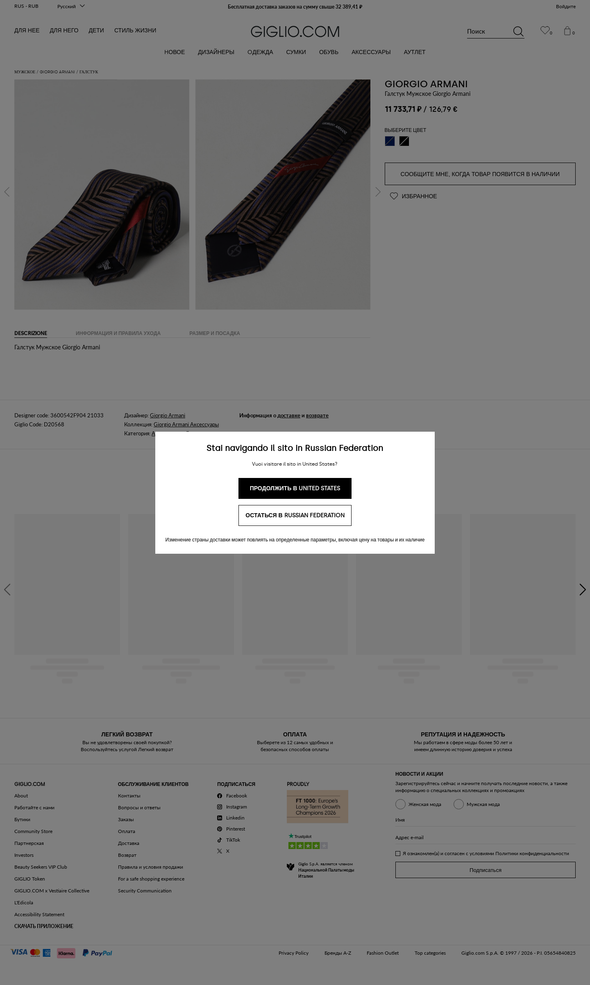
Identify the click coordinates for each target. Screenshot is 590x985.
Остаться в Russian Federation (294, 515)
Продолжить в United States (295, 488)
